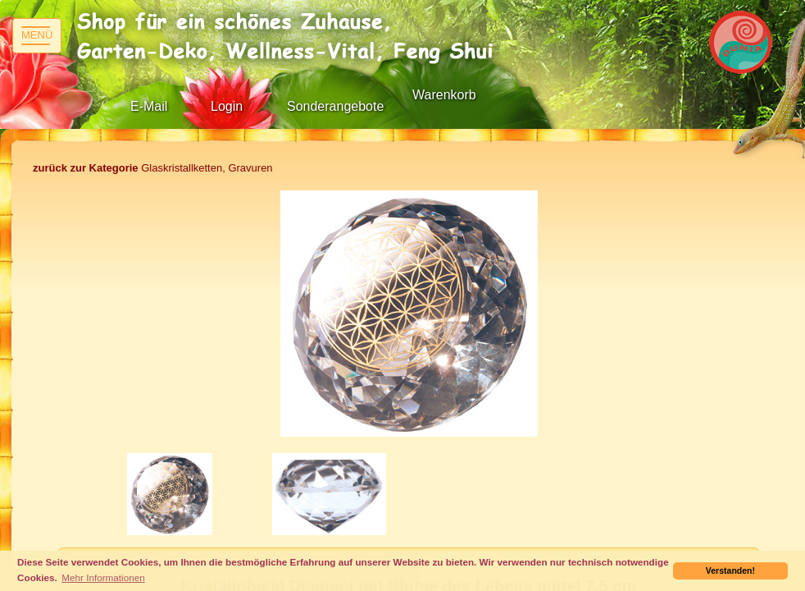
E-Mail (148, 106)
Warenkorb (444, 95)
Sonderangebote (335, 106)
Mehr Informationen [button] (102, 577)
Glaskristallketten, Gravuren (153, 168)
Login (227, 106)
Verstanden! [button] (730, 570)
